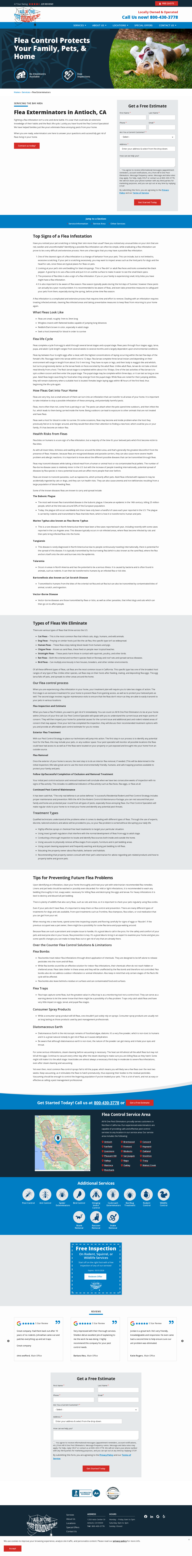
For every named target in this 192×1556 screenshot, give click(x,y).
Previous (8, 1341)
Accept (12, 1548)
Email (151, 122)
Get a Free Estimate (139, 1102)
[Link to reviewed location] (38, 1323)
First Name (124, 113)
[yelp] (163, 1516)
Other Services (118, 223)
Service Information (78, 223)
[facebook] (145, 1516)
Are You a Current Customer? (132, 132)
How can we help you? (129, 155)
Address (123, 144)
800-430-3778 (106, 1102)
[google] (157, 1516)
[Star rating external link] (55, 4)
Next (182, 1341)
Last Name (153, 113)
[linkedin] (151, 1516)
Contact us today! (27, 145)
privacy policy (120, 1541)
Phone (122, 122)
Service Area (99, 223)
